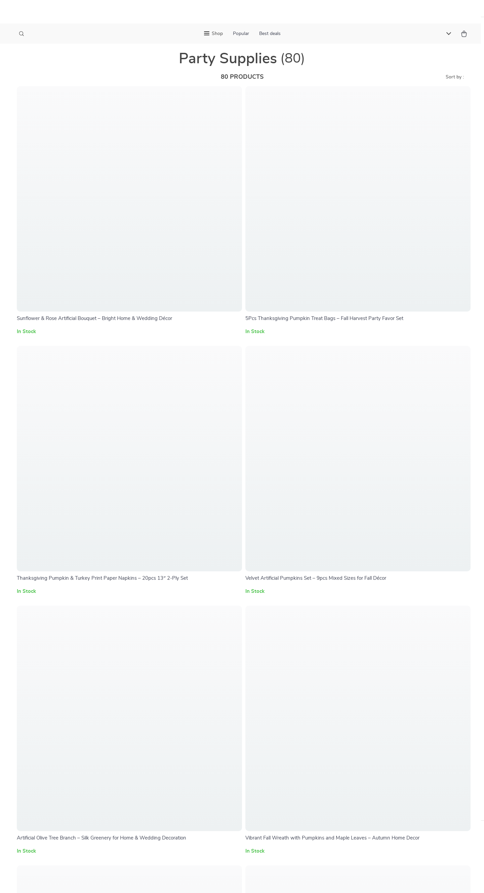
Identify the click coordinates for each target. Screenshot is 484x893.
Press (156, 671)
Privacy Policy (293, 671)
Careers (158, 660)
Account (287, 660)
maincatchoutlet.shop (374, 626)
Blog (155, 638)
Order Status (229, 682)
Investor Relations (171, 704)
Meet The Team (167, 649)
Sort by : (455, 87)
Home (284, 626)
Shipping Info (229, 638)
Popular (241, 33)
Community (163, 749)
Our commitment (369, 672)
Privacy (255, 786)
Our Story (161, 626)
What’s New (291, 649)
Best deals (270, 33)
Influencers (162, 682)
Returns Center (231, 660)
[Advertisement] (201, 845)
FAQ (219, 649)
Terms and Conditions (302, 682)
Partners (160, 715)
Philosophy (162, 738)
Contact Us (227, 626)
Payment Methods (235, 671)
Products (287, 638)
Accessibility (278, 786)
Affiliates (160, 693)
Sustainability (165, 726)
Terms (241, 786)
